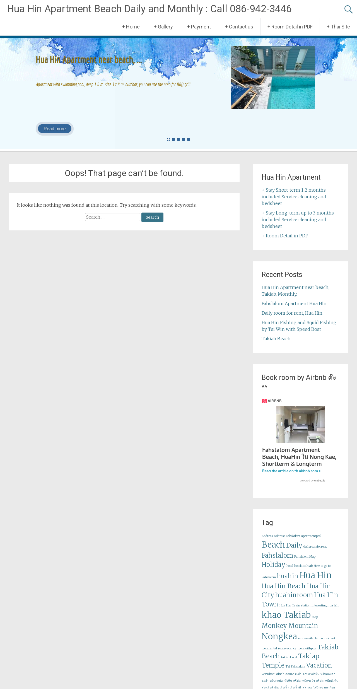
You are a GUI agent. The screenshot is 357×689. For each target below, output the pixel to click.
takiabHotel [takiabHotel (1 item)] (289, 662)
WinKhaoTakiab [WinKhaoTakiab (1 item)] (273, 679)
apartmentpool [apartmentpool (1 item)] (311, 541)
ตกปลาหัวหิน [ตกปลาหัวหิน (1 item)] (311, 679)
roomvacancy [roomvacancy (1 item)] (287, 654)
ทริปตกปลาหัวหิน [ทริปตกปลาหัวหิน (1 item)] (281, 686)
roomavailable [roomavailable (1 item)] (307, 643)
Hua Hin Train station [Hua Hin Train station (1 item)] (294, 611)
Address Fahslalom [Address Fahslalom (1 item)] (287, 541)
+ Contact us (239, 27)
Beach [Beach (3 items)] (273, 550)
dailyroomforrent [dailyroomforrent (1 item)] (315, 552)
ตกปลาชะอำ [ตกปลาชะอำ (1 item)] (293, 679)
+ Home (131, 27)
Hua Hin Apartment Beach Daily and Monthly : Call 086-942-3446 (149, 9)
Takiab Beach (276, 338)
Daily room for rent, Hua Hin (292, 313)
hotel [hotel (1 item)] (289, 571)
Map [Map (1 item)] (315, 622)
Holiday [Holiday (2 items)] (273, 570)
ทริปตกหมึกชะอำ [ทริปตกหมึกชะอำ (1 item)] (304, 686)
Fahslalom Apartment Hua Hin (294, 303)
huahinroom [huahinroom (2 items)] (294, 600)
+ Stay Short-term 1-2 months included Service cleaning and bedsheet (294, 196)
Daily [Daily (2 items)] (294, 551)
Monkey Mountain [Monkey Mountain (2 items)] (290, 631)
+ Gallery (163, 27)
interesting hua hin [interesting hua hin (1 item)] (325, 611)
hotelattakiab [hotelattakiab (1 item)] (303, 571)
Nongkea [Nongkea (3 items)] (279, 642)
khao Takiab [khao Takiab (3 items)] (286, 620)
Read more (55, 128)
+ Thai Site (338, 27)
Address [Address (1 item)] (267, 541)
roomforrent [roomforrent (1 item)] (327, 643)
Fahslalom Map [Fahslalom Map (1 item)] (304, 562)
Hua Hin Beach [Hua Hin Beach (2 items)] (284, 591)
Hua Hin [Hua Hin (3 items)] (316, 580)
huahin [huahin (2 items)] (287, 581)
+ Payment (199, 27)
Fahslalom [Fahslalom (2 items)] (277, 561)
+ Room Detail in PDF (290, 27)
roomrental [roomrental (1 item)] (269, 654)
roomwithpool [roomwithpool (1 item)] (307, 654)
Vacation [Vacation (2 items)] (319, 670)
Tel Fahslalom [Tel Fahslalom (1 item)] (295, 672)
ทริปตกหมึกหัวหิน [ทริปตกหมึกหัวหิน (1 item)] (327, 686)
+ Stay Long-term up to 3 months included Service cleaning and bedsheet (298, 219)
